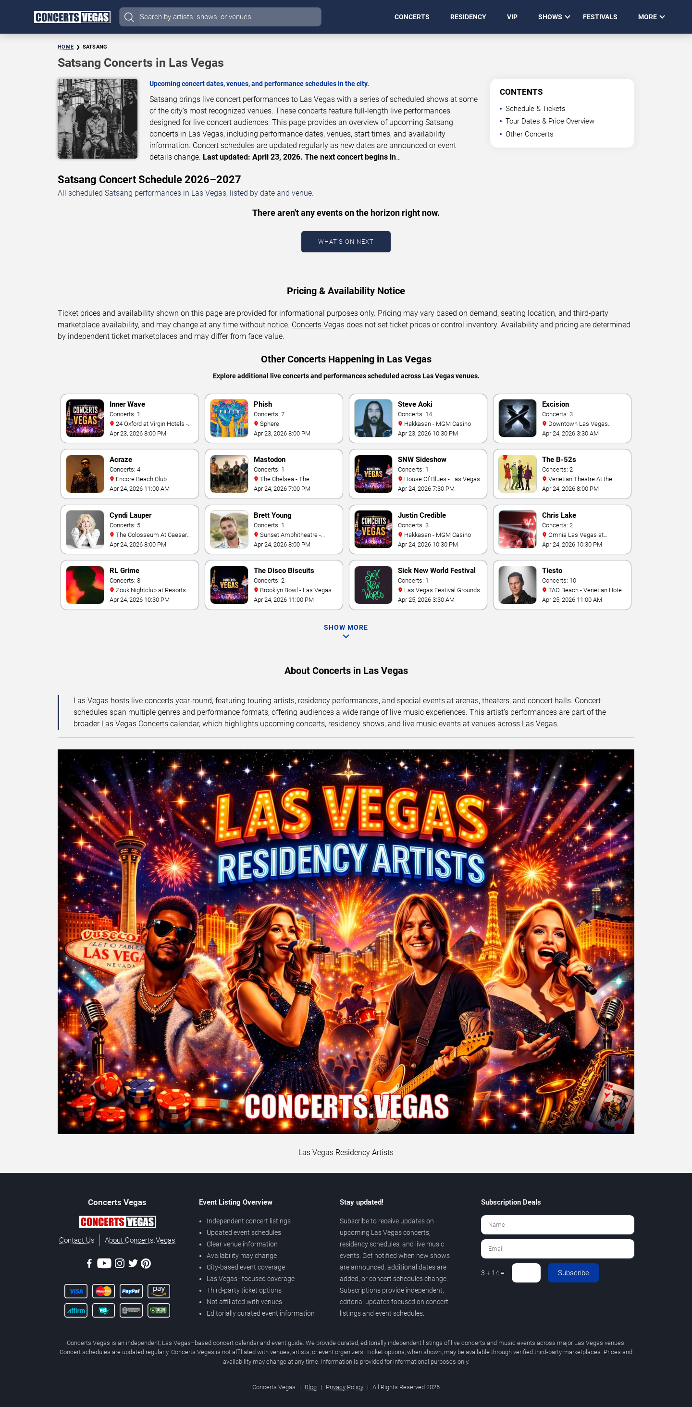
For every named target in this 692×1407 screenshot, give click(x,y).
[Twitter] (133, 1265)
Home (66, 47)
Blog (311, 1387)
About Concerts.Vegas (140, 1240)
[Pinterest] (146, 1265)
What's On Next (346, 241)
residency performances (338, 700)
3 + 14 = (493, 1273)
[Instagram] (119, 1265)
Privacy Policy (344, 1387)
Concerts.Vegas (318, 324)
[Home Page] (72, 17)
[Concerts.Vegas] (117, 1223)
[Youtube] (104, 1265)
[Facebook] (89, 1265)
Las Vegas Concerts (134, 723)
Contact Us (77, 1240)
